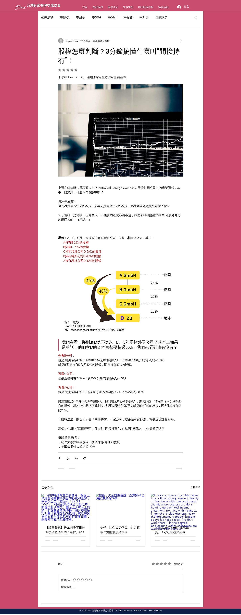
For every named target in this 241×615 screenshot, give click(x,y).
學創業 (144, 17)
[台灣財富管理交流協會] (47, 5)
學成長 (80, 17)
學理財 (112, 17)
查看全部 (195, 487)
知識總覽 (47, 17)
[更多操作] (181, 41)
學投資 (128, 17)
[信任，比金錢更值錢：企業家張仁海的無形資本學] (120, 507)
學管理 (96, 17)
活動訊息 (161, 17)
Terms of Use (140, 610)
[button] (195, 17)
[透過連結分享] (84, 458)
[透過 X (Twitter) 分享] (68, 458)
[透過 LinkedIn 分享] (76, 458)
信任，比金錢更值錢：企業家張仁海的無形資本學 (120, 529)
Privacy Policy (155, 610)
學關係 (64, 17)
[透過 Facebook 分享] (59, 458)
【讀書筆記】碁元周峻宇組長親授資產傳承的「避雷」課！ (65, 529)
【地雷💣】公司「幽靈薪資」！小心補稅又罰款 (172, 529)
